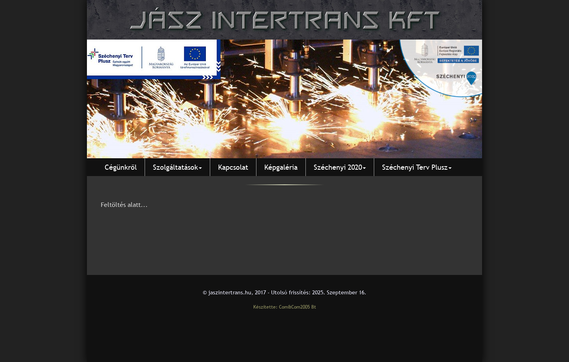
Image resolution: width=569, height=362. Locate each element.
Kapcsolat (233, 167)
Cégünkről (121, 167)
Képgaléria (281, 167)
